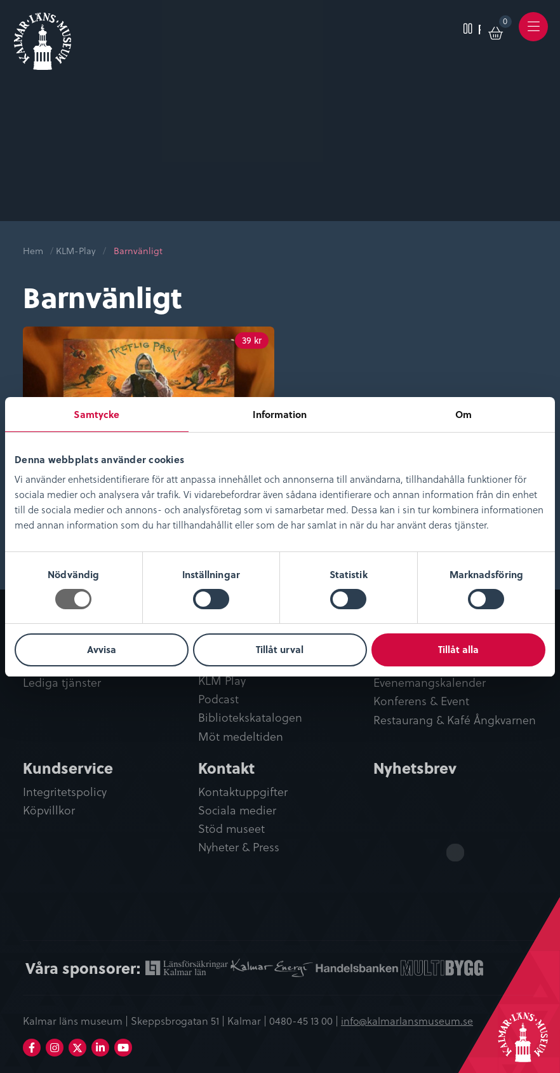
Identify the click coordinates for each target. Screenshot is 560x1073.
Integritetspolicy (65, 792)
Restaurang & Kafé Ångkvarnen (454, 720)
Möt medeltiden (240, 737)
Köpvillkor (49, 810)
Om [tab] (463, 414)
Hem (33, 250)
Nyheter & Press (238, 847)
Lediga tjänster (62, 683)
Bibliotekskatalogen (250, 717)
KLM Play (222, 681)
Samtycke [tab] (96, 414)
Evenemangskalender (429, 683)
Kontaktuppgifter (243, 792)
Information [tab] (280, 414)
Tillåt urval (279, 649)
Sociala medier (237, 810)
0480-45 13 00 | (305, 1020)
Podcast (218, 699)
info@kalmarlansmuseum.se (407, 1020)
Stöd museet (231, 829)
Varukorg (505, 23)
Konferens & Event (421, 701)
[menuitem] (467, 27)
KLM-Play (76, 250)
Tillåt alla (458, 649)
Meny (534, 35)
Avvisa (101, 649)
